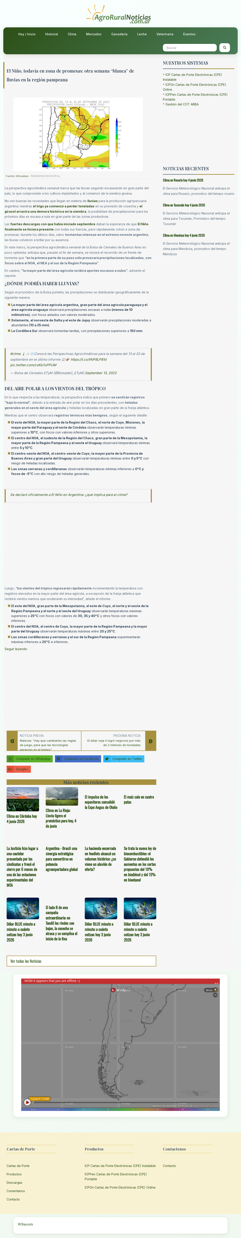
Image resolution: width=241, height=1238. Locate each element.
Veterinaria (164, 34)
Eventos (189, 34)
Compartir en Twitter (122, 758)
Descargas (14, 1182)
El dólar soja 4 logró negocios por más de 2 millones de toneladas (114, 743)
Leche (142, 34)
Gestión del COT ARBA (182, 104)
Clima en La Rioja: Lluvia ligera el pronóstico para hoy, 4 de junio (61, 818)
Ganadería (119, 34)
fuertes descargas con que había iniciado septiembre (52, 224)
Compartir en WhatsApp (29, 758)
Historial (51, 34)
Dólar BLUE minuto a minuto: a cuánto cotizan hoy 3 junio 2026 (21, 931)
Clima (72, 34)
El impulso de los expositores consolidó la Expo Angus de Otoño (101, 802)
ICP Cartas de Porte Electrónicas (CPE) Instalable (120, 1166)
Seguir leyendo (16, 649)
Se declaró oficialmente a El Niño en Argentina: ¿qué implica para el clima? (68, 495)
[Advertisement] (78, 689)
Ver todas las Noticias (25, 961)
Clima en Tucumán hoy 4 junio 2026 (184, 205)
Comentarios (16, 1191)
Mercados (94, 34)
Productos (14, 1174)
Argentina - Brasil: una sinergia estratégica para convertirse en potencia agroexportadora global (62, 858)
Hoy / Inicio (27, 34)
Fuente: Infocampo (17, 176)
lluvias (92, 201)
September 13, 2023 (100, 373)
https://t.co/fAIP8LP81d (88, 359)
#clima (15, 354)
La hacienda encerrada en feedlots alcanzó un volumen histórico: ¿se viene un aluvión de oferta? (100, 858)
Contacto (13, 1199)
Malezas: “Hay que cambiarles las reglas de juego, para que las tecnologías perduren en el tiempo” (48, 745)
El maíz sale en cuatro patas (139, 799)
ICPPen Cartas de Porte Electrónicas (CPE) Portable (116, 1176)
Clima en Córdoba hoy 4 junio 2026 (22, 818)
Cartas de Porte (18, 1166)
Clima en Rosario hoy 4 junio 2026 (183, 180)
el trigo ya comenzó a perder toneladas (63, 206)
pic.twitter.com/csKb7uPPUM (33, 365)
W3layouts (25, 1224)
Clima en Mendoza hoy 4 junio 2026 (184, 235)
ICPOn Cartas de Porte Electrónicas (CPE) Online (120, 1187)
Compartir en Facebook (77, 758)
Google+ (18, 769)
